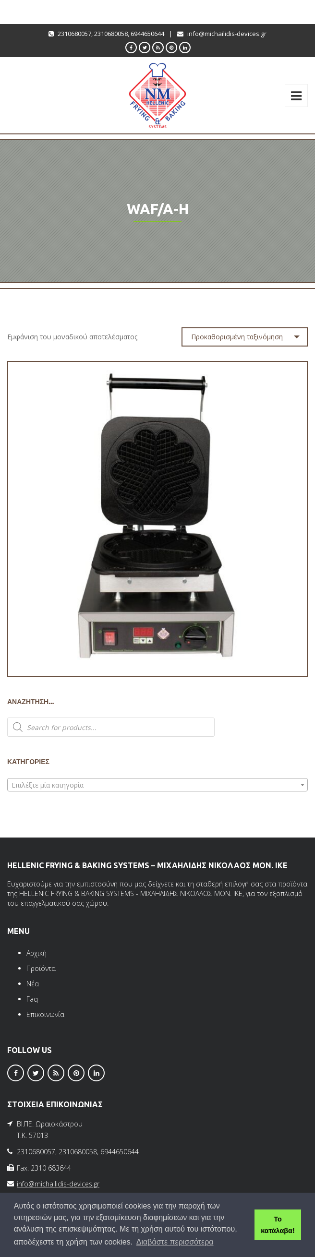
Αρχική (36, 953)
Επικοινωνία (45, 1014)
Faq (32, 999)
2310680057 (74, 33)
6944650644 (147, 33)
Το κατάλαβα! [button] (277, 1224)
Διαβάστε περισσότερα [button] (175, 1242)
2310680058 (111, 33)
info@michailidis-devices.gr (227, 33)
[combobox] (157, 784)
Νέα (32, 983)
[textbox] (157, 785)
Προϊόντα (41, 968)
